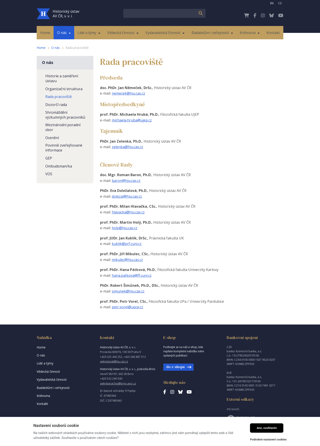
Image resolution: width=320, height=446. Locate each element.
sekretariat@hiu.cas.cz (114, 361)
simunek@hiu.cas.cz (128, 291)
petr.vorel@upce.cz (127, 307)
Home (41, 48)
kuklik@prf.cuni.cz (127, 243)
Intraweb (233, 409)
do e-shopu (175, 366)
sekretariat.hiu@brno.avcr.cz (118, 383)
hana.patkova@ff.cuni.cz (132, 275)
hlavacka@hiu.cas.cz (128, 212)
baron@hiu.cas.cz (126, 180)
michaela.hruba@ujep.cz (132, 120)
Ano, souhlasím (267, 428)
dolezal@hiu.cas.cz (127, 196)
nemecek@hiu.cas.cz (128, 93)
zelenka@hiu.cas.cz (127, 146)
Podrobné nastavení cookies (268, 439)
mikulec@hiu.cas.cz (127, 259)
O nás (55, 48)
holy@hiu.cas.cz (124, 227)
